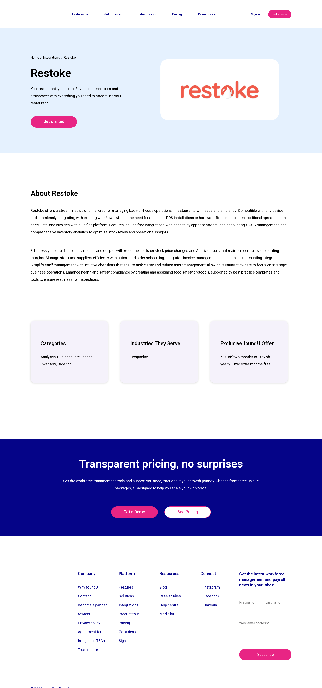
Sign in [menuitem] (124, 627)
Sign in (255, 7)
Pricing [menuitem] (124, 609)
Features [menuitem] (126, 573)
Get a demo (280, 7)
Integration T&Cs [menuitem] (92, 627)
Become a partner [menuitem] (92, 591)
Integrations (51, 43)
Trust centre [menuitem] (88, 636)
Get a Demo (134, 498)
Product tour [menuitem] (129, 600)
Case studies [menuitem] (170, 582)
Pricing (177, 7)
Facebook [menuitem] (211, 582)
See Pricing (188, 498)
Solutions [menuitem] (126, 582)
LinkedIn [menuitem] (210, 591)
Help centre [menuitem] (169, 591)
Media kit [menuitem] (167, 600)
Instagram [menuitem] (211, 573)
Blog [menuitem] (163, 573)
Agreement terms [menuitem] (92, 618)
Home (35, 43)
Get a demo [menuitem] (128, 618)
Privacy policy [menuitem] (89, 609)
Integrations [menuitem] (129, 591)
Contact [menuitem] (84, 582)
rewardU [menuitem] (85, 600)
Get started (54, 108)
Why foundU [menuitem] (88, 573)
